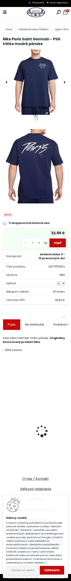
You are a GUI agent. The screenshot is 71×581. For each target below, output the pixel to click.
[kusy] (32, 243)
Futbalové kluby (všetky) (33, 29)
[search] (59, 12)
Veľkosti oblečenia (35, 489)
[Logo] (35, 12)
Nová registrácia (59, 2)
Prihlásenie (38, 2)
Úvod (9, 29)
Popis (12, 324)
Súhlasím (52, 570)
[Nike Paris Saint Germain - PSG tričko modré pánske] (35, 82)
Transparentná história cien (26, 223)
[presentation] (6, 82)
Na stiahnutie (34, 324)
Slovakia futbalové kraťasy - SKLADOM (33, 449)
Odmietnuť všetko (22, 570)
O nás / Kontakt (35, 478)
